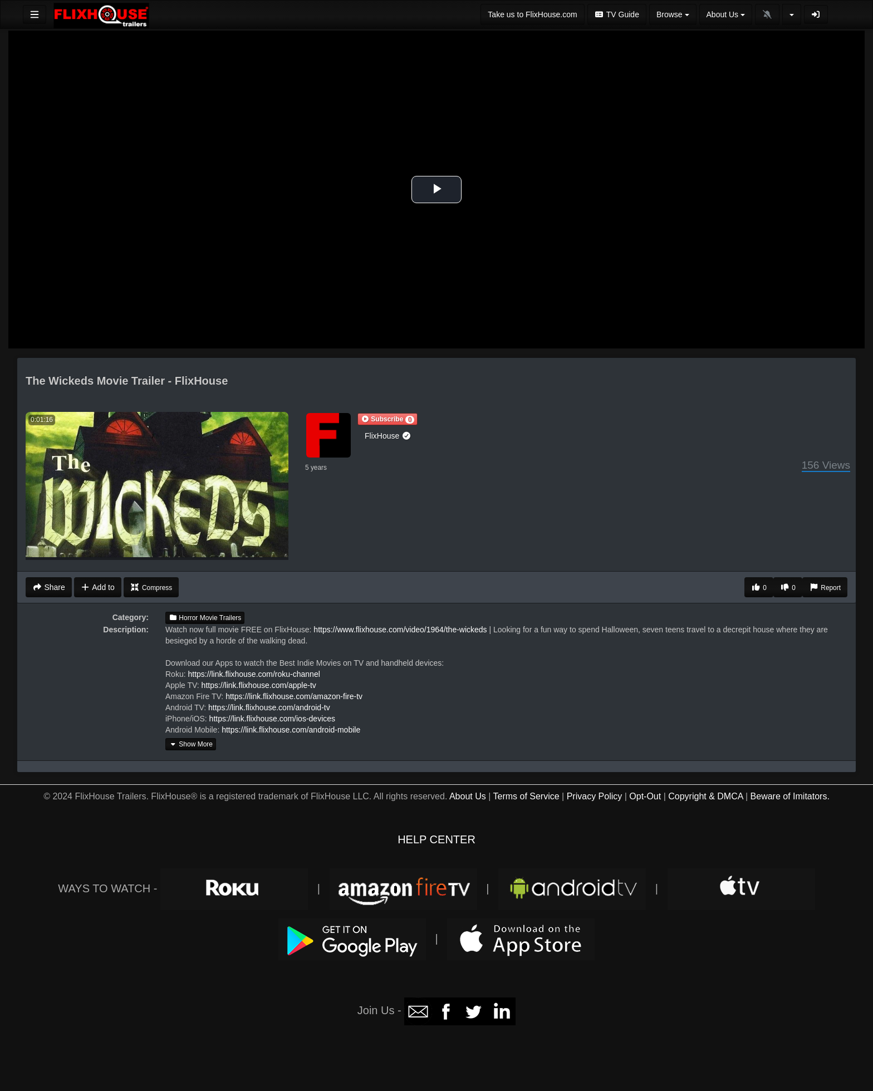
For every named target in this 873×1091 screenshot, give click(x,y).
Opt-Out (645, 796)
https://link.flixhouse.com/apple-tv (259, 685)
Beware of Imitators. (790, 796)
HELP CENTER (436, 839)
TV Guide (617, 14)
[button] (387, 419)
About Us (467, 796)
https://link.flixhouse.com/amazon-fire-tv (293, 696)
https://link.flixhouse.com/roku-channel (254, 674)
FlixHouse (388, 435)
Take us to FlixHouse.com (532, 14)
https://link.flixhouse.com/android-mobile (291, 729)
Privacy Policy (594, 796)
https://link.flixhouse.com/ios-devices (272, 718)
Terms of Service (526, 796)
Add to (98, 587)
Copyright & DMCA (705, 796)
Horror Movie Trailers (205, 618)
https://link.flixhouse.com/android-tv (269, 707)
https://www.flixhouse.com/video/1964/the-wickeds (400, 629)
